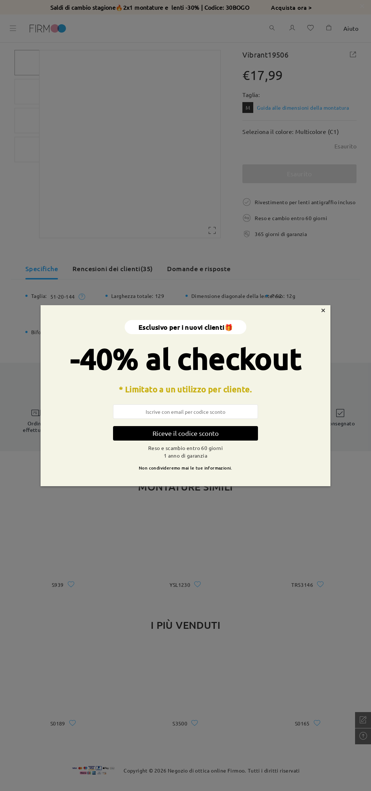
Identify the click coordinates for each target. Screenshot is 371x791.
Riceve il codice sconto (186, 433)
